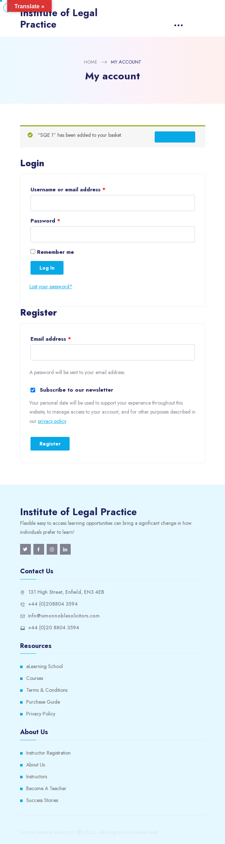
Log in (47, 267)
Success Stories (42, 800)
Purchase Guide (43, 701)
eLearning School (44, 666)
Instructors (36, 776)
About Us (35, 764)
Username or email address (68, 189)
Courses (34, 678)
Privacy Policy (40, 713)
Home (90, 62)
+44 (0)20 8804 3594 (53, 627)
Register (50, 443)
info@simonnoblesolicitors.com (64, 615)
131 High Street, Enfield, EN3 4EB (66, 592)
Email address (51, 339)
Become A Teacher (46, 788)
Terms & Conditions (46, 690)
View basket (175, 136)
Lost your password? (50, 286)
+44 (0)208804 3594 (53, 603)
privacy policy (52, 421)
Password (45, 221)
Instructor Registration (48, 752)
